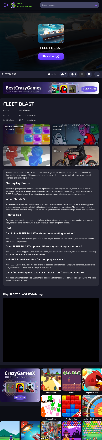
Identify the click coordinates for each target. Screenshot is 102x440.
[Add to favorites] (82, 74)
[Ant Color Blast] (71, 407)
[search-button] (96, 5)
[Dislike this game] (73, 74)
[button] (97, 74)
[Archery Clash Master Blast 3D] (92, 407)
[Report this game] (89, 74)
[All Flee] (71, 381)
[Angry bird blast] (92, 381)
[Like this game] (64, 74)
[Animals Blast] (51, 407)
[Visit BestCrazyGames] (51, 88)
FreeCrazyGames (21, 5)
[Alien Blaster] (51, 381)
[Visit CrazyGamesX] (20, 385)
